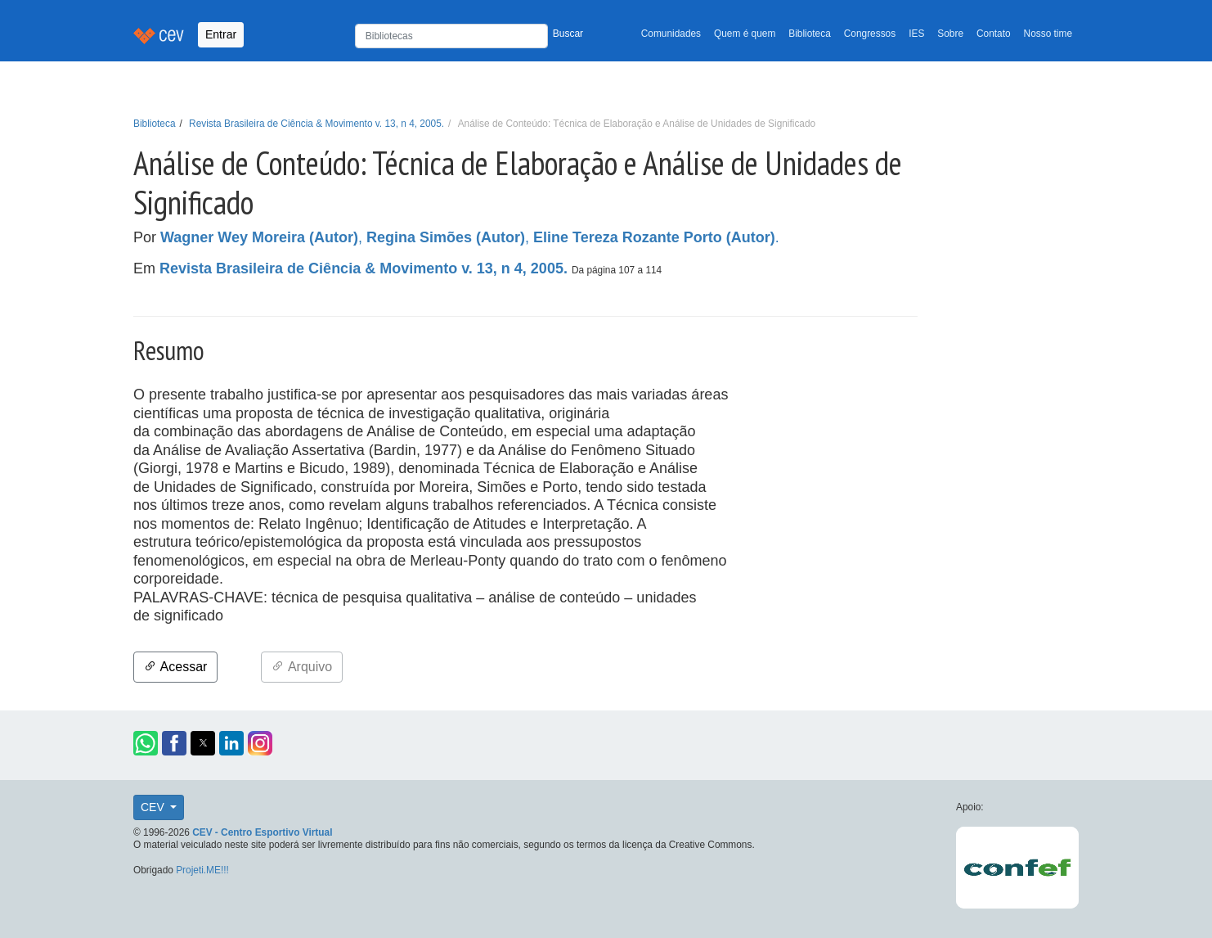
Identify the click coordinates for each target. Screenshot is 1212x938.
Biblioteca (809, 33)
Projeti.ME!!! (202, 870)
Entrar (220, 34)
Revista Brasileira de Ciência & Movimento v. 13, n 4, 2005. (316, 123)
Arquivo (302, 667)
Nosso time (1048, 33)
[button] (145, 743)
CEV (154, 807)
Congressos (870, 33)
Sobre (950, 33)
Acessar (175, 667)
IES (916, 33)
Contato (993, 33)
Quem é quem (744, 33)
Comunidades (671, 33)
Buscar (568, 33)
